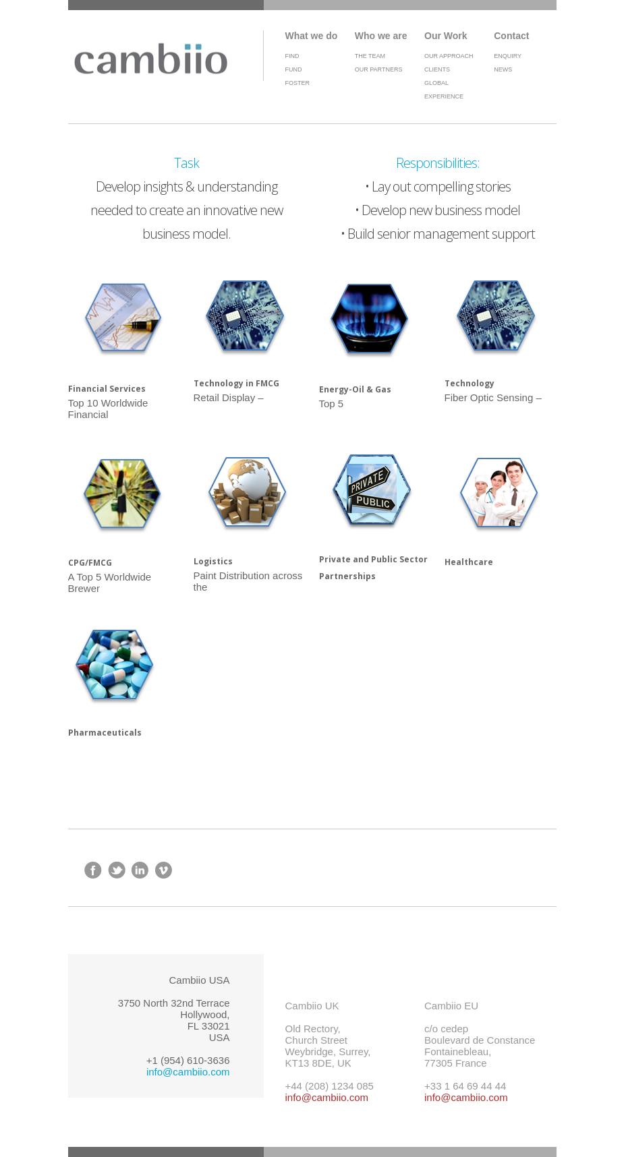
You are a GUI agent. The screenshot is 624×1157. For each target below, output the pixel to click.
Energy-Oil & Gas (355, 389)
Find (292, 56)
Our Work (445, 35)
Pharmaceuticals (105, 732)
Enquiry (507, 56)
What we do (311, 35)
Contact (511, 35)
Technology (469, 383)
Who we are (381, 35)
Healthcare (469, 562)
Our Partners (379, 69)
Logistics (213, 561)
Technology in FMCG (236, 383)
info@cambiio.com (188, 1071)
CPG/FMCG (90, 562)
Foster (297, 83)
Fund (293, 69)
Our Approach (449, 56)
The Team (370, 56)
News (503, 69)
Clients (437, 69)
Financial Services (107, 388)
